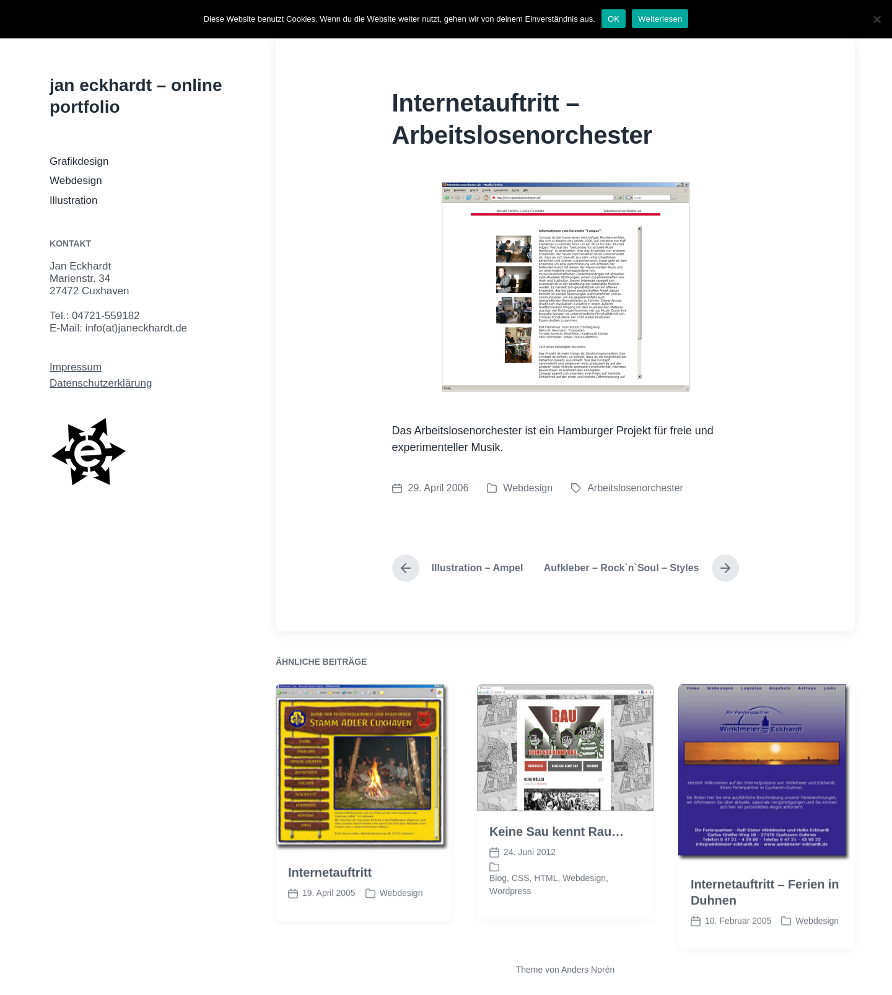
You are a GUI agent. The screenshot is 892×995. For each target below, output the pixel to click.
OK (613, 19)
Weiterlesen (660, 19)
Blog (498, 898)
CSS (521, 898)
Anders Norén (587, 970)
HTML (546, 898)
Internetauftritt (330, 893)
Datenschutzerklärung (101, 383)
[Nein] (876, 19)
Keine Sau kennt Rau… (556, 851)
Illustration (73, 200)
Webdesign (76, 180)
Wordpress (510, 911)
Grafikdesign (79, 161)
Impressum (76, 367)
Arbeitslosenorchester (635, 488)
